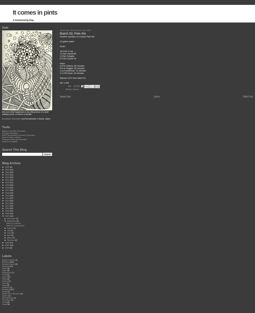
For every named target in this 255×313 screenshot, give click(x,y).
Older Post (248, 96)
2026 (7, 167)
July (9, 231)
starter (4, 296)
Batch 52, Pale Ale (13, 223)
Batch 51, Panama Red (15, 226)
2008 (7, 213)
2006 (7, 243)
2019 (7, 185)
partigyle (5, 287)
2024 (7, 172)
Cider (4, 268)
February (11, 240)
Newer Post (65, 96)
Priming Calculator (10, 133)
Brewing (5, 266)
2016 (7, 193)
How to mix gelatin (10, 141)
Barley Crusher (8, 260)
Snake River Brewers (11, 294)
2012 (7, 203)
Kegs (4, 285)
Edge (4, 270)
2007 (7, 216)
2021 (7, 180)
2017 (7, 190)
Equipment (6, 272)
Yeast (4, 304)
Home (157, 96)
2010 (7, 208)
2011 (7, 206)
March (10, 238)
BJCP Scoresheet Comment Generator (18, 135)
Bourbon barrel (8, 264)
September (12, 221)
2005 (7, 245)
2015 (7, 195)
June (9, 233)
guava (4, 277)
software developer (12, 119)
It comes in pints (35, 12)
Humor (5, 281)
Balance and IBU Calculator (14, 131)
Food (4, 275)
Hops (4, 279)
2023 (7, 175)
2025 (7, 170)
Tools (4, 302)
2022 (7, 177)
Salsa (4, 291)
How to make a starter (11, 137)
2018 (7, 188)
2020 (7, 182)
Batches (69, 89)
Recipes (76, 89)
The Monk (6, 300)
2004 (7, 248)
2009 (7, 211)
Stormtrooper (7, 298)
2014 (7, 198)
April (9, 235)
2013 (7, 201)
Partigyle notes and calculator (14, 139)
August (10, 228)
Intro (4, 283)
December (11, 218)
